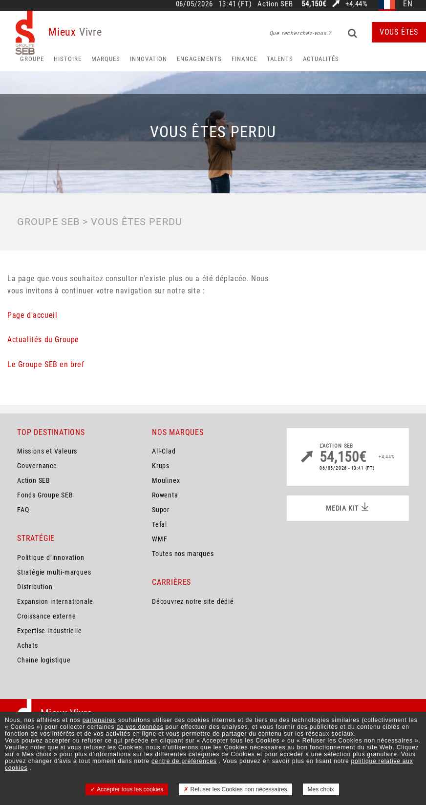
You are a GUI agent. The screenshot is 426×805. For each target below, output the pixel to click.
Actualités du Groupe (43, 339)
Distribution (35, 587)
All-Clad (163, 451)
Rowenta (165, 495)
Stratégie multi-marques (54, 572)
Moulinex (166, 480)
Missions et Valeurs (47, 451)
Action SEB (33, 480)
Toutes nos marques (182, 553)
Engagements (199, 58)
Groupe (32, 58)
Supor (161, 510)
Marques (105, 58)
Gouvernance (37, 466)
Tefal (159, 524)
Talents (280, 58)
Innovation (148, 58)
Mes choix (321, 789)
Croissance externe (46, 616)
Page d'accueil (32, 315)
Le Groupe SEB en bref (46, 364)
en (408, 4)
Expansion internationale (55, 601)
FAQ (23, 510)
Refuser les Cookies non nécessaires (235, 789)
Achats (27, 645)
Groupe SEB (48, 221)
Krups (161, 466)
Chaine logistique (44, 660)
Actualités (321, 58)
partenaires (99, 720)
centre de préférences (184, 761)
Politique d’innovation (51, 557)
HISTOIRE (68, 58)
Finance (244, 58)
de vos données (140, 726)
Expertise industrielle (49, 631)
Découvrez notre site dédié (193, 601)
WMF (159, 539)
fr (387, 4)
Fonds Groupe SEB (45, 495)
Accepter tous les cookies (126, 789)
